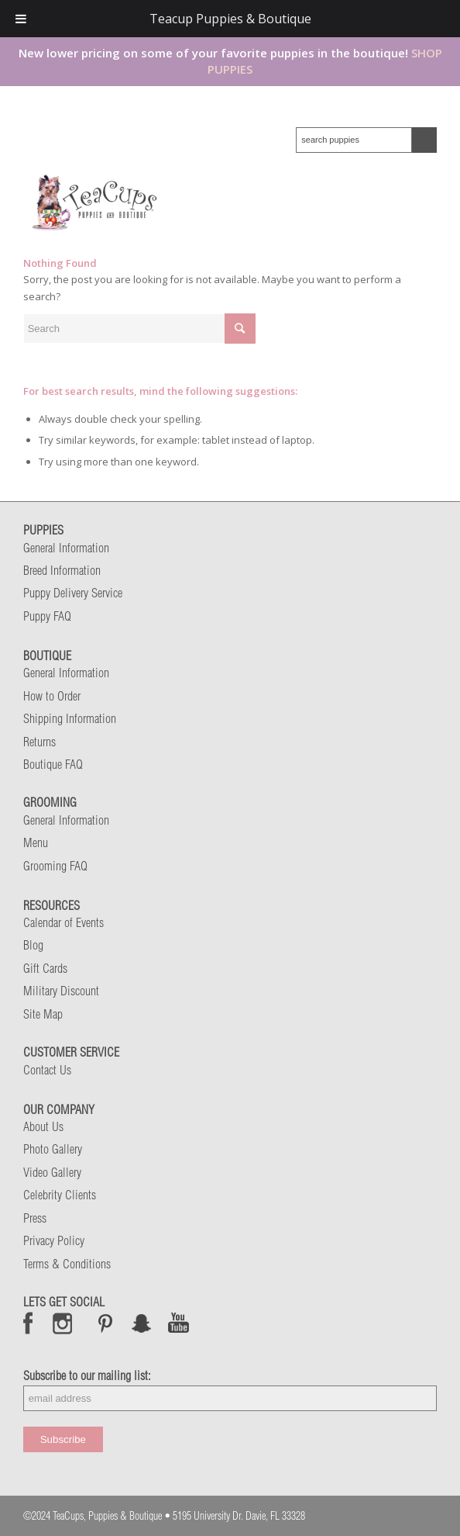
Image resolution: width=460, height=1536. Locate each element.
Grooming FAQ (55, 866)
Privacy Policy (53, 1240)
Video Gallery (52, 1172)
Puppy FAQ (47, 616)
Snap (142, 1322)
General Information (66, 547)
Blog (33, 945)
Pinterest (105, 1322)
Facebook (28, 1322)
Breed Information (62, 570)
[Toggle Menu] (21, 18)
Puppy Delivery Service (72, 592)
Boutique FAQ (53, 764)
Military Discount (61, 990)
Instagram (63, 1322)
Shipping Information (69, 718)
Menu (35, 842)
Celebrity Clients (59, 1194)
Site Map (43, 1014)
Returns (39, 741)
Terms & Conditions (67, 1263)
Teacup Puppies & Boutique (230, 18)
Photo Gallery (52, 1149)
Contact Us (47, 1070)
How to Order (52, 696)
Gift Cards (45, 968)
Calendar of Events (63, 922)
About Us (43, 1126)
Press (34, 1218)
